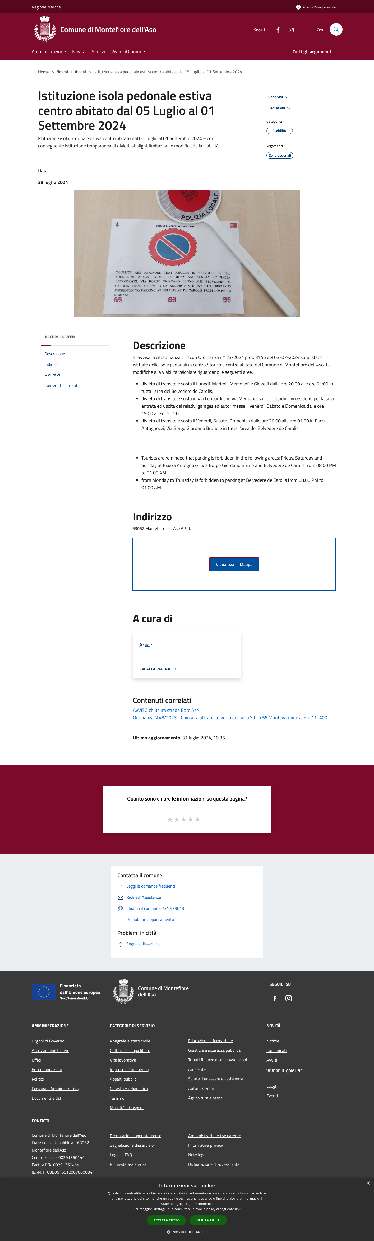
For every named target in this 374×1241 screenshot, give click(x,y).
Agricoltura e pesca (205, 1098)
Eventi (272, 1095)
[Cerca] (336, 29)
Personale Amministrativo (55, 1088)
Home (43, 72)
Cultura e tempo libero (130, 1050)
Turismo (117, 1098)
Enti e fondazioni (47, 1069)
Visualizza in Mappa (234, 564)
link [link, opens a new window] (238, 1209)
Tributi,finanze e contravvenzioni (217, 1059)
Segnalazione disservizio (132, 1145)
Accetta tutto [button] (166, 1220)
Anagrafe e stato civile (130, 1041)
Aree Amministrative (50, 1050)
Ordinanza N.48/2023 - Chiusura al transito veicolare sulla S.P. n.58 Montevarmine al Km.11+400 (230, 717)
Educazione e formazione (210, 1040)
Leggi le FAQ (121, 1155)
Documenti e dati (47, 1098)
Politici (38, 1079)
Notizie (272, 1041)
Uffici (36, 1060)
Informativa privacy (205, 1145)
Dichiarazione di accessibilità (213, 1164)
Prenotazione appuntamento (135, 1135)
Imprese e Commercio (129, 1069)
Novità (62, 72)
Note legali (197, 1155)
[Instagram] (289, 29)
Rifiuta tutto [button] (208, 1220)
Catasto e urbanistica (129, 1088)
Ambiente (197, 1069)
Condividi (279, 97)
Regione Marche (46, 7)
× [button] (368, 1183)
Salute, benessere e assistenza (215, 1079)
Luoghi (272, 1086)
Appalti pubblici (123, 1079)
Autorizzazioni (201, 1088)
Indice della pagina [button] (59, 336)
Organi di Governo (48, 1041)
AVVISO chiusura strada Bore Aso (166, 710)
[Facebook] (276, 29)
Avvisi (80, 72)
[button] (187, 1232)
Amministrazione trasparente (214, 1135)
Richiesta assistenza (128, 1164)
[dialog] (187, 1209)
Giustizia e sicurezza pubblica (214, 1050)
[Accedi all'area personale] (316, 7)
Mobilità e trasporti (127, 1107)
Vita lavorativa (123, 1060)
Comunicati (276, 1050)
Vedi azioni (280, 108)
